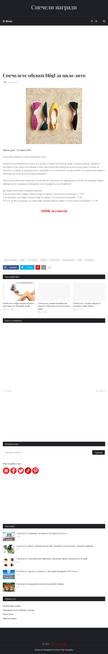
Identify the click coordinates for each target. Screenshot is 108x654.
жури (22, 260)
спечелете (54, 260)
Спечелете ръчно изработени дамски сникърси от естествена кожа (54, 306)
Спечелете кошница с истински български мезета (41, 533)
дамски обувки (10, 260)
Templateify (48, 650)
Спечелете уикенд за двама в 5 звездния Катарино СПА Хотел (46, 571)
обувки (44, 260)
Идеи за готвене (9, 618)
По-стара (100, 391)
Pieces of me (8, 614)
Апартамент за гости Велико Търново (18, 610)
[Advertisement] (54, 52)
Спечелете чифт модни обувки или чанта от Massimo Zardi (18, 304)
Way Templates (67, 650)
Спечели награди (54, 7)
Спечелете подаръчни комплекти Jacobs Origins (40, 583)
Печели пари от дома (12, 606)
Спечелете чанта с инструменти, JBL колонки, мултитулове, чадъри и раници (54, 545)
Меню (9, 21)
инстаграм (32, 260)
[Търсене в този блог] (47, 452)
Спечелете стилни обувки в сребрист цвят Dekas (86, 304)
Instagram (89, 260)
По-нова (7, 391)
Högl (80, 260)
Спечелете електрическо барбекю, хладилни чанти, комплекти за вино (51, 558)
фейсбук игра (68, 260)
